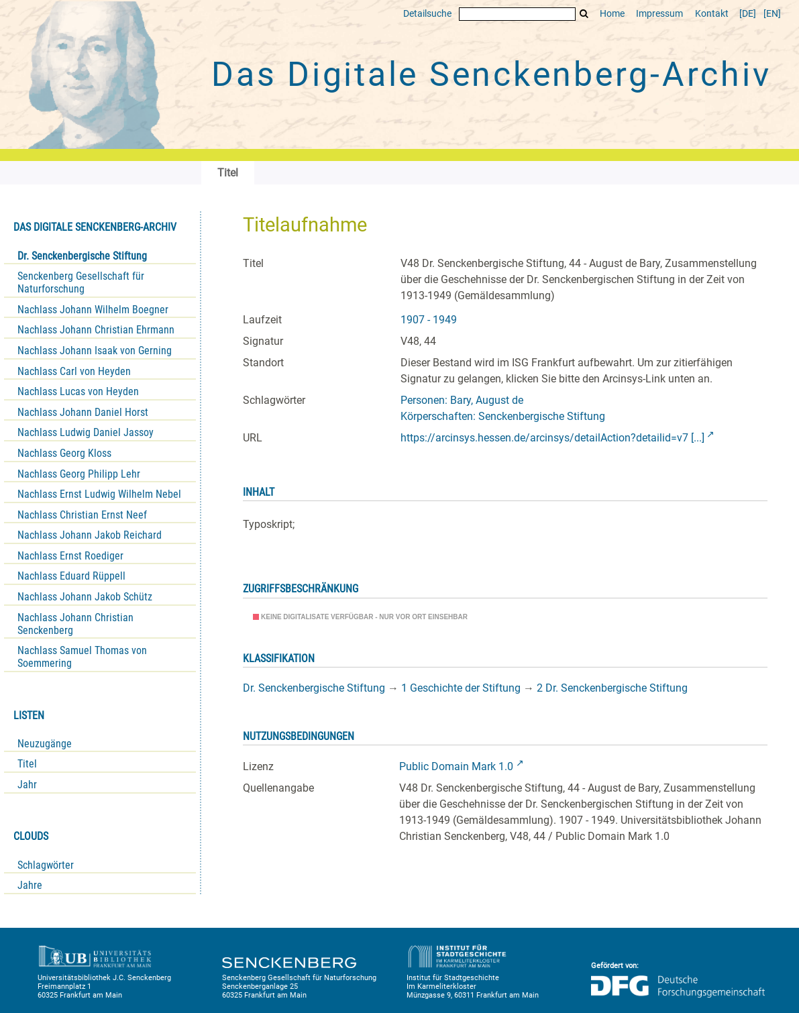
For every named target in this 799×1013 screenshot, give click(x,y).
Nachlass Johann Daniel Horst (82, 412)
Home (612, 13)
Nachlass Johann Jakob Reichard (89, 535)
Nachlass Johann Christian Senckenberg (75, 624)
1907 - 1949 (429, 319)
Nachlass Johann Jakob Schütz (84, 596)
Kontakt (712, 13)
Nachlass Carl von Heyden (74, 371)
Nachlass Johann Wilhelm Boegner (92, 309)
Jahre (29, 885)
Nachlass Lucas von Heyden (78, 391)
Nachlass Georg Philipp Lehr (78, 474)
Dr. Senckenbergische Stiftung (82, 256)
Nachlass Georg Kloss (64, 453)
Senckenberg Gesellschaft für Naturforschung (80, 282)
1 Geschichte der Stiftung (461, 688)
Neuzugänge (44, 743)
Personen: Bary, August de (462, 400)
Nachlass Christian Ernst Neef (82, 515)
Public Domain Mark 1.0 (456, 766)
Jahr (27, 784)
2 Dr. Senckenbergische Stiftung (612, 688)
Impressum (659, 13)
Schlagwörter (45, 865)
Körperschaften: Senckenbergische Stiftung (503, 416)
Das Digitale (491, 74)
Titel (27, 763)
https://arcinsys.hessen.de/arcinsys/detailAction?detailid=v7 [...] (552, 437)
